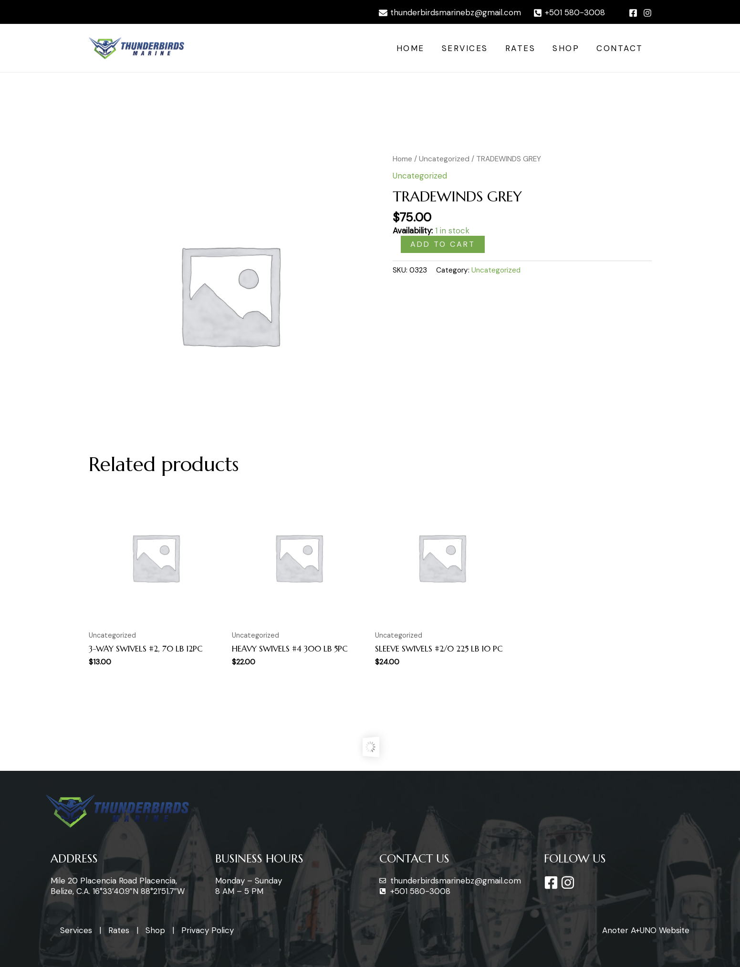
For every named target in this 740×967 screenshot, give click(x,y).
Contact (620, 48)
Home (415, 48)
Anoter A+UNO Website (645, 930)
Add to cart (442, 244)
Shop (567, 48)
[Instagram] (647, 13)
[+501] (569, 13)
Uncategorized (444, 159)
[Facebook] (633, 13)
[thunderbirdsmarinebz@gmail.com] (449, 13)
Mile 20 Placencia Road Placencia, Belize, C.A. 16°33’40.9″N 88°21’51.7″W (118, 885)
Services (468, 48)
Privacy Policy (207, 930)
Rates (523, 48)
